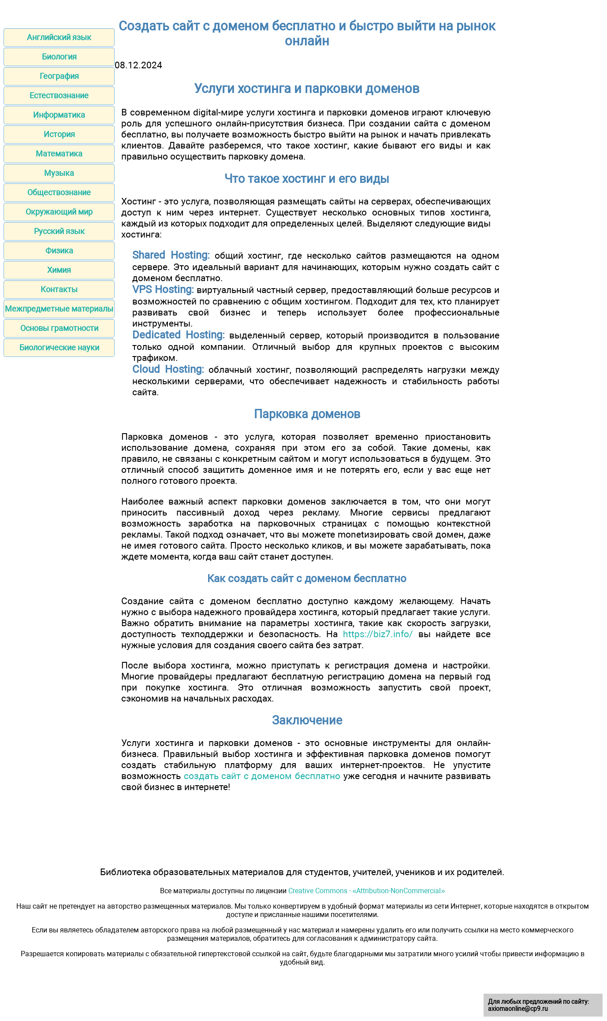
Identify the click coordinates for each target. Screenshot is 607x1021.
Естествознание (59, 95)
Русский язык (59, 231)
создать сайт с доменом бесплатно (262, 775)
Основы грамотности (59, 328)
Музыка (59, 173)
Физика (59, 250)
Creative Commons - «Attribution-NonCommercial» (366, 891)
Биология (59, 56)
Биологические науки (59, 347)
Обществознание (59, 192)
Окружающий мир (59, 211)
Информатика (59, 114)
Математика (59, 153)
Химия (59, 270)
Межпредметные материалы (59, 308)
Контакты (59, 289)
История (59, 134)
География (59, 76)
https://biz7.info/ (378, 633)
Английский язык (59, 37)
